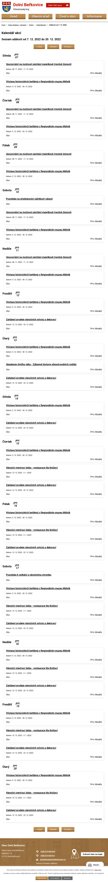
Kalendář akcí (41, 25)
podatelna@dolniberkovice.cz (53, 859)
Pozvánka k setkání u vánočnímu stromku (28, 574)
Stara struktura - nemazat (17, 25)
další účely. (98, 870)
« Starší (39, 47)
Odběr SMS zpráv (55, 5)
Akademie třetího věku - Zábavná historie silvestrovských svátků (41, 364)
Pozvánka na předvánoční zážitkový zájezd (29, 198)
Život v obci (67, 16)
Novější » (68, 47)
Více (8, 73)
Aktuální (53, 47)
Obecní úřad (40, 16)
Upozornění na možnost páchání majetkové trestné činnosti (38, 64)
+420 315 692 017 (47, 856)
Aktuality (98, 73)
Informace (94, 16)
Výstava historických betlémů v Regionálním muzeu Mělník (38, 81)
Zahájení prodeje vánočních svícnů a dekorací (31, 319)
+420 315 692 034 (47, 851)
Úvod (13, 16)
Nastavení (67, 878)
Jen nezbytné (54, 878)
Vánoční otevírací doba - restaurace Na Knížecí (32, 467)
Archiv (31, 25)
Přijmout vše (42, 878)
